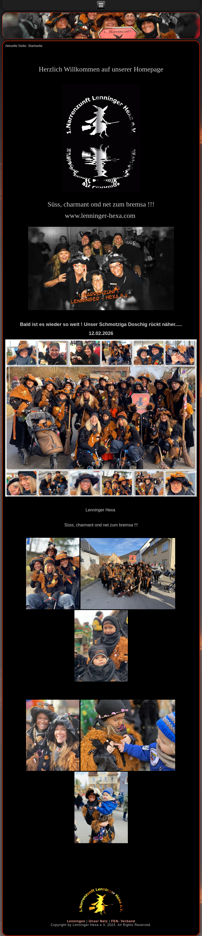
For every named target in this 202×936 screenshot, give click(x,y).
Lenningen (76, 921)
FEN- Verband (123, 921)
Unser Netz (98, 921)
